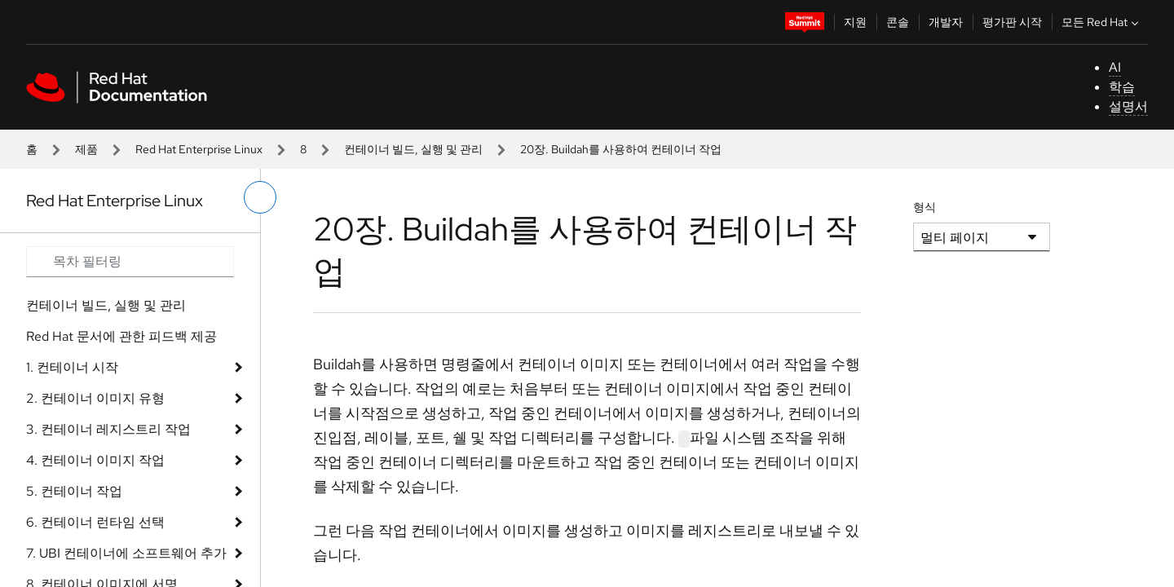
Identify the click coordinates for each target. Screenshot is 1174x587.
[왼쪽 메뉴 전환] (260, 197)
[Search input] (130, 261)
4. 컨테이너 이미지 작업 (95, 460)
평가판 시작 (1012, 22)
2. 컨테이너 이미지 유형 (95, 398)
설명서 (1128, 106)
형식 (924, 207)
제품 (86, 149)
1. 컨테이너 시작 (72, 367)
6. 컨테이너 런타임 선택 (95, 522)
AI (1115, 67)
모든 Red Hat (1101, 22)
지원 (855, 22)
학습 (1122, 86)
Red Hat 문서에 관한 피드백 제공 (121, 336)
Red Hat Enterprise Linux (199, 149)
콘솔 (897, 22)
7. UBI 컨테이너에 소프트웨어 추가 (126, 553)
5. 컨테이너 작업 (74, 491)
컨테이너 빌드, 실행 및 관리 (413, 149)
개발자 (946, 22)
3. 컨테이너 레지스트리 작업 (108, 429)
